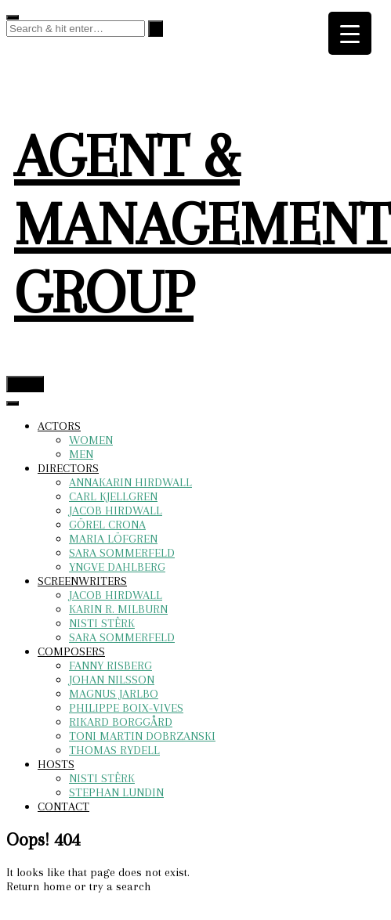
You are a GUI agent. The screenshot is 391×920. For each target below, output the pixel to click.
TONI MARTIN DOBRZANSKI (142, 736)
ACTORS (59, 426)
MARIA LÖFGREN (113, 539)
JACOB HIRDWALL (115, 510)
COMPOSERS (71, 651)
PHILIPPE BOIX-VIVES (126, 708)
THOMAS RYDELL (114, 750)
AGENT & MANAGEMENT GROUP (202, 224)
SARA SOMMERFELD (122, 553)
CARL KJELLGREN (113, 496)
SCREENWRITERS (82, 581)
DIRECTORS (68, 468)
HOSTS (56, 764)
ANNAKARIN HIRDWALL (130, 482)
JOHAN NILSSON (111, 680)
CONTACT (63, 806)
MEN (81, 454)
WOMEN (91, 440)
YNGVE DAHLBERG (117, 567)
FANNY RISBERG (110, 665)
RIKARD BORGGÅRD (120, 722)
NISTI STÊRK (102, 623)
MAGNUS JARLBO (113, 694)
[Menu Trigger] (349, 33)
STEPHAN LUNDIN (116, 792)
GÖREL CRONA (107, 525)
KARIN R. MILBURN (118, 609)
